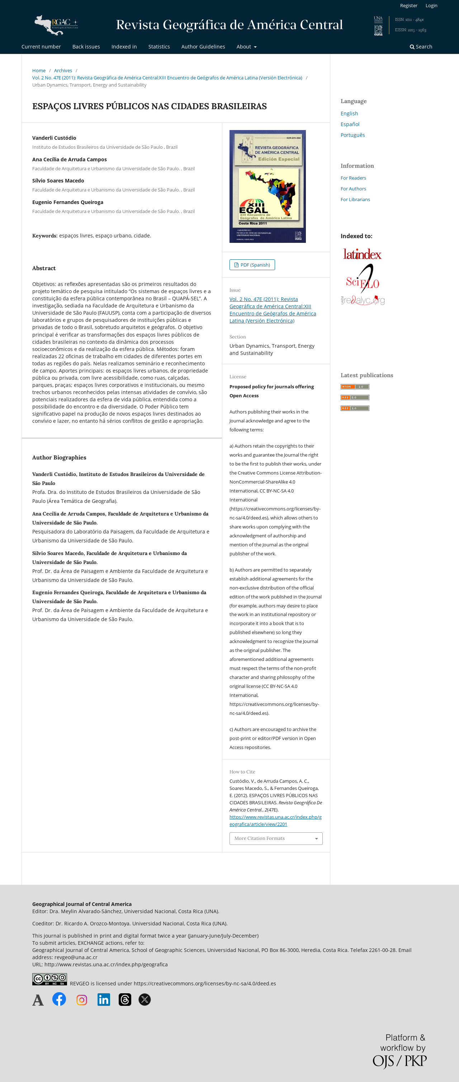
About (244, 46)
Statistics (159, 46)
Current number (41, 46)
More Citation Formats (260, 838)
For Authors (353, 188)
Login (431, 5)
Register (408, 5)
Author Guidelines (203, 46)
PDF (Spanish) (255, 265)
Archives (63, 70)
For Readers (353, 178)
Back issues (86, 46)
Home (39, 70)
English (349, 113)
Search (421, 46)
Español (350, 124)
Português (353, 134)
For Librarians (355, 199)
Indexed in (124, 46)
